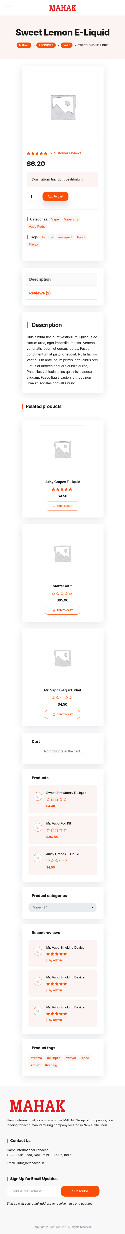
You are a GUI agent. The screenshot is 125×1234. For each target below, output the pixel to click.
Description (40, 279)
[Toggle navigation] (8, 7)
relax (34, 244)
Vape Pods (37, 227)
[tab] (61, 279)
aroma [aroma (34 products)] (37, 1058)
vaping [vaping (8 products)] (52, 1065)
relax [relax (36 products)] (36, 1065)
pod (82, 237)
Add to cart (55, 196)
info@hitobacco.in (30, 1163)
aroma (48, 237)
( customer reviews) (65, 153)
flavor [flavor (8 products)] (72, 1058)
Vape (55, 219)
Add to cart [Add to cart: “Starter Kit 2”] (65, 610)
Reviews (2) (40, 293)
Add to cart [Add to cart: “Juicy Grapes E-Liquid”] (65, 506)
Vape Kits (71, 219)
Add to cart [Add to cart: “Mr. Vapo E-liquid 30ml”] (65, 714)
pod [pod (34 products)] (86, 1058)
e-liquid (66, 237)
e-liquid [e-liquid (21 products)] (55, 1058)
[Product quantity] (33, 197)
